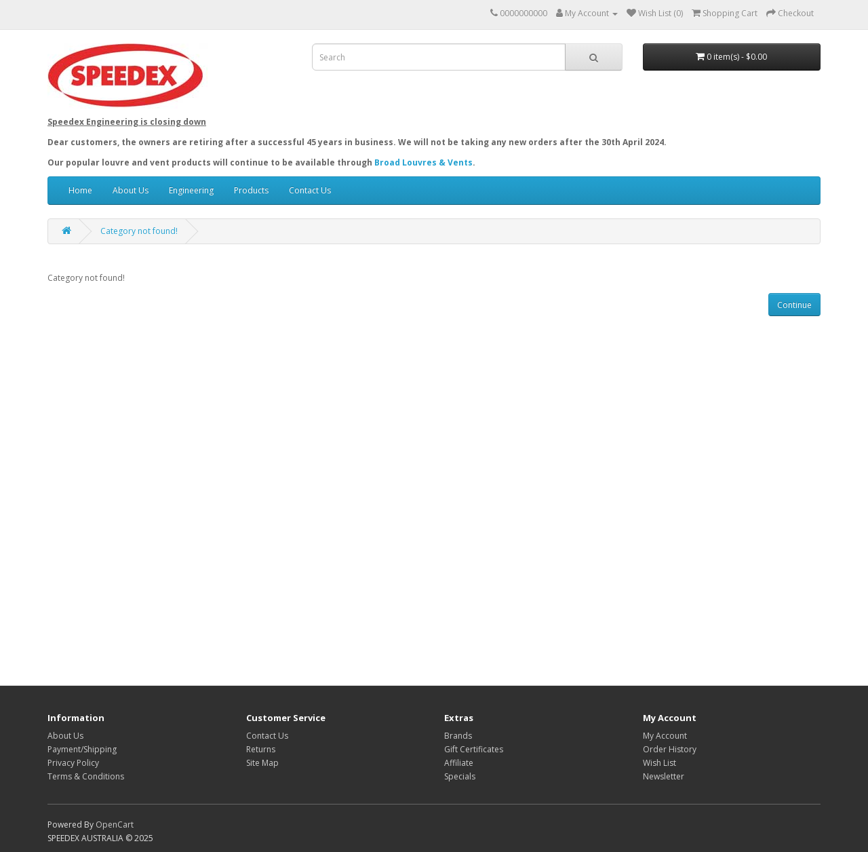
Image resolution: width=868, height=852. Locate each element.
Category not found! (139, 231)
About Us (131, 190)
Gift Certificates (473, 749)
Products (251, 190)
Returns (260, 749)
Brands (458, 735)
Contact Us (310, 190)
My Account (665, 735)
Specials (459, 776)
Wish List (659, 763)
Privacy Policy (73, 763)
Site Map (262, 763)
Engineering (191, 190)
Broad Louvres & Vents (423, 162)
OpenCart (115, 824)
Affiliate (458, 763)
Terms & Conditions (85, 776)
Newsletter (663, 776)
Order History (669, 749)
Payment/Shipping (82, 749)
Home (80, 190)
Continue (794, 305)
